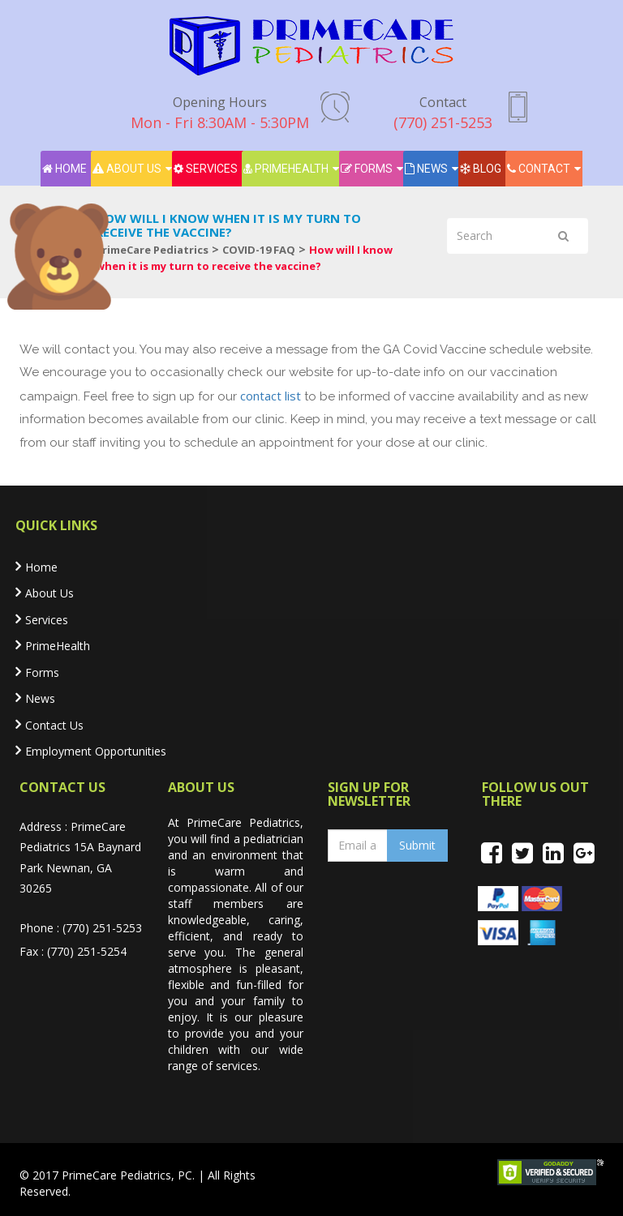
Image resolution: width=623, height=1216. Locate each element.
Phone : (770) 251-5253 (80, 928)
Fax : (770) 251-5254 (73, 951)
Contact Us (54, 725)
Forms (367, 168)
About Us (126, 168)
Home (64, 168)
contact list (270, 395)
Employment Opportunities (95, 751)
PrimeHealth (286, 168)
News (426, 168)
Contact (538, 168)
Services (206, 168)
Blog (480, 168)
